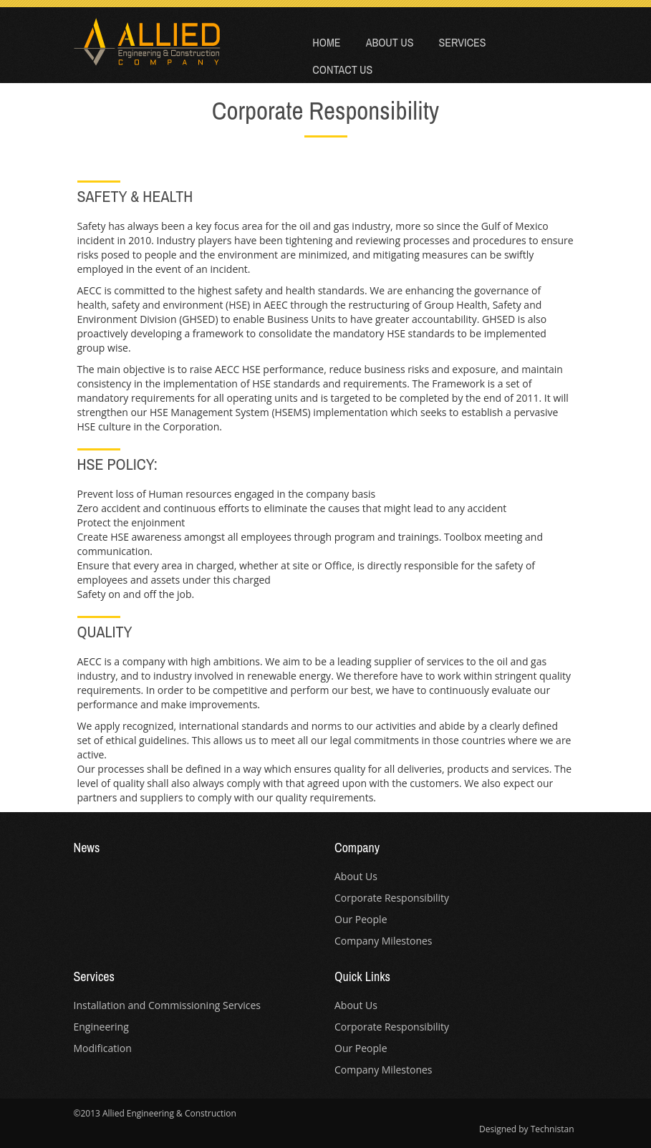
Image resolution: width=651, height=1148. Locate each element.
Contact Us (342, 69)
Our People (360, 919)
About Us (390, 42)
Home (326, 42)
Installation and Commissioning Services (167, 1005)
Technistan (552, 1129)
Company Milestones (383, 940)
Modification (103, 1048)
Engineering (101, 1026)
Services (462, 42)
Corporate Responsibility (391, 898)
